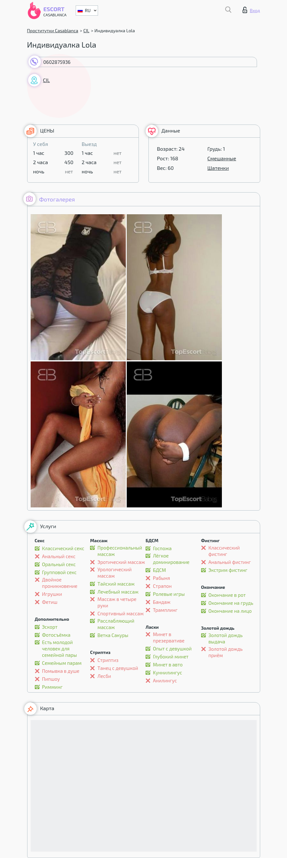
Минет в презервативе (169, 637)
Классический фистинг (224, 551)
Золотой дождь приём (225, 652)
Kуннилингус (167, 672)
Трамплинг (165, 610)
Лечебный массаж (118, 592)
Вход (251, 9)
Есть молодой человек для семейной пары (59, 648)
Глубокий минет (170, 656)
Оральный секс (59, 564)
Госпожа (162, 548)
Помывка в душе (60, 671)
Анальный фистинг (229, 562)
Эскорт (50, 627)
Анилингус (165, 680)
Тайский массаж (115, 584)
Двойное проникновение (60, 583)
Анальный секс (59, 556)
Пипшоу (51, 679)
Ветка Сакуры (112, 635)
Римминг (52, 687)
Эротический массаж (121, 562)
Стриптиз (107, 660)
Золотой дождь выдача (225, 638)
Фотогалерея (49, 199)
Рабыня (161, 578)
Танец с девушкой (117, 668)
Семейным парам (62, 663)
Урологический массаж (114, 572)
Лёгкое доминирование (171, 559)
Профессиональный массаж (119, 551)
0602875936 (57, 62)
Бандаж (161, 602)
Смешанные (222, 158)
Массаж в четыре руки (116, 602)
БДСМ (159, 570)
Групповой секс (59, 572)
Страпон (162, 586)
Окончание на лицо (230, 611)
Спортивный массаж (120, 613)
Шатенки (218, 168)
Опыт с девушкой (172, 648)
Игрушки (52, 594)
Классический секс (63, 548)
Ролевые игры (169, 594)
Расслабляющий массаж (115, 624)
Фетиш (49, 602)
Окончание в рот (227, 595)
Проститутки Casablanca (52, 30)
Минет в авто (168, 664)
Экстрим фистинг (227, 570)
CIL (86, 30)
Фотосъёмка (56, 635)
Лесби (104, 676)
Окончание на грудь (230, 603)
